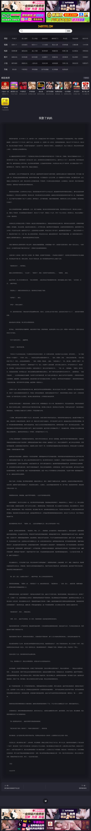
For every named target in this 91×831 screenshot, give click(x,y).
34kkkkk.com (45, 26)
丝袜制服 (65, 45)
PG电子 (14, 38)
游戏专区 (45, 38)
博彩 (6, 38)
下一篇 (77, 787)
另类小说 (65, 63)
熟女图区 (75, 57)
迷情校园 (55, 63)
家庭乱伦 (24, 63)
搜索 (68, 31)
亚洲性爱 (14, 51)
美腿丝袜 (55, 57)
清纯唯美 (65, 57)
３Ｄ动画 (45, 45)
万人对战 (35, 38)
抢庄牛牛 (85, 38)
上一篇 (13, 787)
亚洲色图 (24, 57)
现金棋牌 (75, 38)
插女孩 (14, 69)
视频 (6, 44)
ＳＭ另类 (85, 45)
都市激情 (14, 63)
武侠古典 (45, 63)
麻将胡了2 (55, 38)
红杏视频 (55, 69)
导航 (6, 69)
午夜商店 (24, 69)
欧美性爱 (45, 51)
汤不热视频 (44, 69)
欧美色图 (35, 57)
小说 (6, 63)
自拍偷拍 (24, 45)
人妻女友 (35, 63)
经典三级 (65, 51)
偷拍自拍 (24, 51)
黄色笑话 (75, 63)
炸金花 (65, 38)
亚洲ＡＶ (14, 45)
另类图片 (85, 57)
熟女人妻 (55, 45)
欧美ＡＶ (35, 45)
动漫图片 (45, 57)
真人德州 (24, 38)
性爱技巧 (85, 63)
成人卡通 (35, 51)
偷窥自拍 (14, 57)
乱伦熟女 (75, 51)
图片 (6, 57)
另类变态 (85, 51)
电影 (6, 51)
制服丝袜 (55, 51)
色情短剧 (65, 69)
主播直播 (75, 45)
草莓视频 (35, 69)
